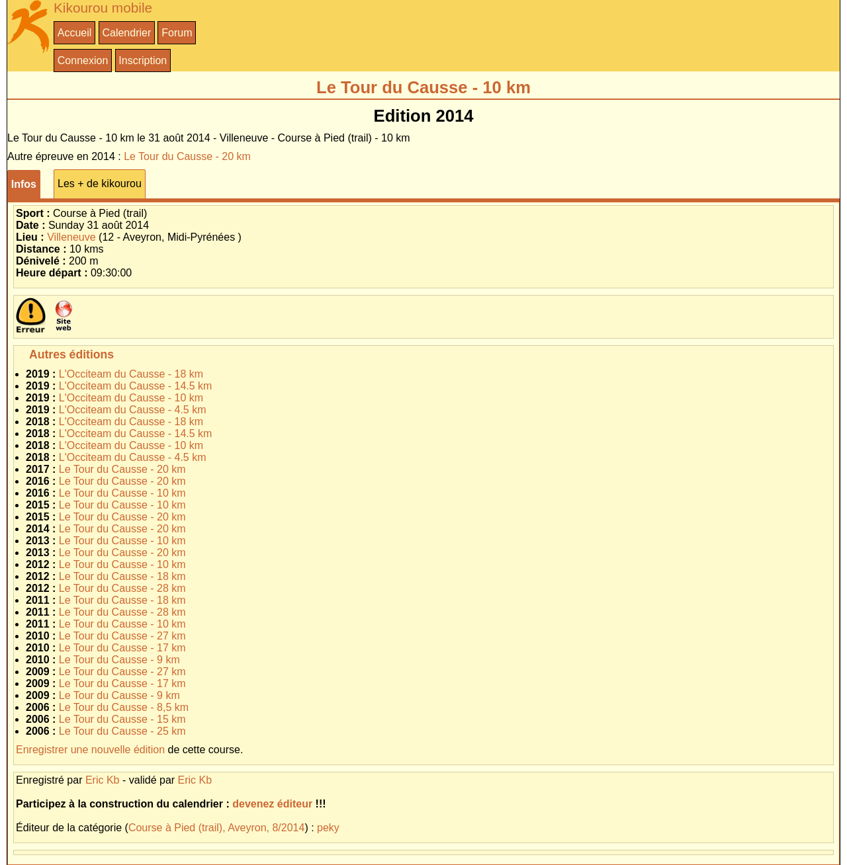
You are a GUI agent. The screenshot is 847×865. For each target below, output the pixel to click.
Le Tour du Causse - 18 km (122, 576)
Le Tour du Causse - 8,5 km (124, 707)
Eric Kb (102, 780)
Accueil (75, 32)
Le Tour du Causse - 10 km (122, 493)
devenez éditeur (272, 803)
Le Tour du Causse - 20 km (187, 156)
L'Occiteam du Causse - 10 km (131, 397)
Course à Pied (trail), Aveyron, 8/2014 (216, 827)
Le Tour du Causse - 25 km (122, 731)
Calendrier (126, 32)
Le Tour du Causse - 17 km (122, 647)
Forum (176, 32)
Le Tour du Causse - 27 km (122, 635)
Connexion (83, 60)
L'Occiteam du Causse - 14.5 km (135, 385)
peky (328, 827)
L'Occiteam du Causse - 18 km (131, 374)
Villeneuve (71, 237)
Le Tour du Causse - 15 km (122, 719)
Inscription (142, 60)
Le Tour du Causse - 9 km (119, 659)
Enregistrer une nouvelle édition (90, 749)
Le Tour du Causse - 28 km (122, 588)
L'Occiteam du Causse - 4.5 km (132, 409)
